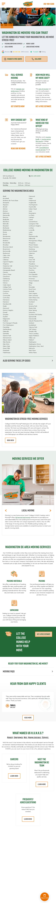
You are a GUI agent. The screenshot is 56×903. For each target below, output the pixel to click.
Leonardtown (33, 222)
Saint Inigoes (33, 293)
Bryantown (6, 249)
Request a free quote (13, 59)
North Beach (33, 251)
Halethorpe (6, 353)
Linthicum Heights (35, 226)
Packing (42, 581)
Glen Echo (6, 344)
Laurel (31, 219)
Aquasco (5, 205)
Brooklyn (6, 245)
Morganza (32, 243)
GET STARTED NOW (17, 106)
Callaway (6, 260)
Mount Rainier (33, 245)
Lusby (31, 232)
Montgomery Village (35, 241)
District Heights (8, 310)
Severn (31, 304)
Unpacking (14, 610)
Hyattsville (32, 207)
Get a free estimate (43, 634)
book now (10, 440)
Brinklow (5, 241)
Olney (31, 255)
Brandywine (6, 236)
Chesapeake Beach (9, 270)
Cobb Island (7, 285)
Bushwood (6, 253)
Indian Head (33, 209)
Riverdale (32, 287)
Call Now (36, 59)
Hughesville (32, 203)
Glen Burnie (6, 342)
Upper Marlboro (34, 336)
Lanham (31, 217)
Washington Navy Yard (36, 346)
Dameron (6, 302)
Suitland (31, 323)
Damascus (6, 300)
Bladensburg (7, 230)
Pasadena (32, 264)
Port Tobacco (33, 276)
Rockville (31, 291)
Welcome (32, 348)
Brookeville (6, 243)
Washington (32, 342)
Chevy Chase (7, 274)
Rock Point (32, 289)
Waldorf (31, 340)
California (6, 257)
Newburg (32, 249)
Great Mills (6, 348)
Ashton (5, 209)
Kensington (32, 213)
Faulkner (5, 321)
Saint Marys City (34, 298)
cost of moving (43, 89)
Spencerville (32, 317)
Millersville (32, 238)
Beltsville (6, 224)
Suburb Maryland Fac (35, 321)
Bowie (5, 232)
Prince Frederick (34, 281)
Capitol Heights (8, 262)
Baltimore (6, 213)
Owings (31, 257)
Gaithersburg (7, 329)
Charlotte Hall (7, 266)
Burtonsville (6, 251)
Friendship (6, 327)
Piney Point (32, 268)
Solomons (32, 312)
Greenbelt (6, 350)
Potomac (32, 279)
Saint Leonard (33, 295)
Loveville (31, 230)
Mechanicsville (33, 236)
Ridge (30, 283)
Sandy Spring (33, 300)
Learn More (14, 776)
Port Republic (33, 274)
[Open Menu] (3, 3)
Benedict (6, 226)
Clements (6, 281)
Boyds (5, 234)
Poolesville (32, 272)
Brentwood (6, 238)
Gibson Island (7, 340)
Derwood (6, 308)
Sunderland (32, 325)
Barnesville (6, 215)
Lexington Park (33, 224)
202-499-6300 (49, 3)
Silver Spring (33, 310)
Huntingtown (33, 205)
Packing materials (14, 581)
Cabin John (6, 255)
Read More (28, 717)
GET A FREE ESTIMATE (43, 106)
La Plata (31, 215)
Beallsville (6, 219)
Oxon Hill (32, 260)
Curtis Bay (6, 298)
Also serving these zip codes (28, 360)
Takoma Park (33, 327)
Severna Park (33, 306)
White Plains (33, 353)
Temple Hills (33, 331)
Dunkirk (5, 317)
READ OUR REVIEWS (18, 148)
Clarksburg (6, 279)
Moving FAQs (28, 671)
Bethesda (6, 228)
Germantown (7, 338)
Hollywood (32, 200)
